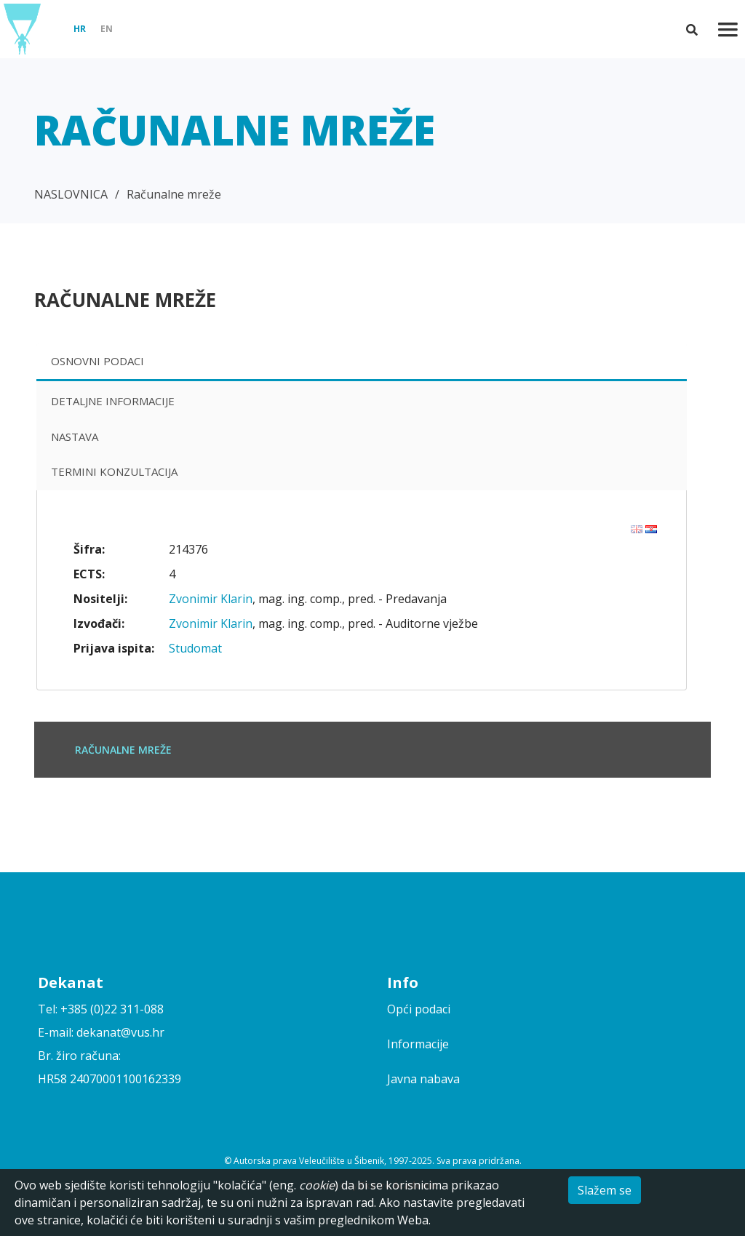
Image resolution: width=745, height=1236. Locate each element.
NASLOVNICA (71, 194)
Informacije (418, 1044)
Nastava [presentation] (74, 436)
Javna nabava (423, 1079)
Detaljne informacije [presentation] (113, 401)
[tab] (361, 362)
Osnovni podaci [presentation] (97, 361)
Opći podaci (418, 1009)
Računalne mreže (174, 194)
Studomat (195, 648)
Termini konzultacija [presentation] (114, 471)
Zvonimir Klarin (210, 599)
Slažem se (605, 1190)
